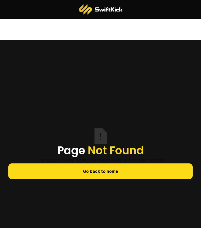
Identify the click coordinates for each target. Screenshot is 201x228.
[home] (100, 9)
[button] (13, 9)
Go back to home (100, 171)
